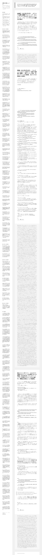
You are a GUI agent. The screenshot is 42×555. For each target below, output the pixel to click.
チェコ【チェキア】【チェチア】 (22, 274)
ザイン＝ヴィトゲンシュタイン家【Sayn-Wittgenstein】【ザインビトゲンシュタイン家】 (27, 529)
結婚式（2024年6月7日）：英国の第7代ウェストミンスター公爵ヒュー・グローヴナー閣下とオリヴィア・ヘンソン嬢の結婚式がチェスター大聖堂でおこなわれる (6, 284)
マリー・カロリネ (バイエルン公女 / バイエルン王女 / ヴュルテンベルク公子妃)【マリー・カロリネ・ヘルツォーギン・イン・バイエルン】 (27, 315)
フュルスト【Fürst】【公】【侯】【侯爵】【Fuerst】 (30, 297)
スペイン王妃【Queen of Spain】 (26, 267)
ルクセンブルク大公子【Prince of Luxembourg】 (30, 347)
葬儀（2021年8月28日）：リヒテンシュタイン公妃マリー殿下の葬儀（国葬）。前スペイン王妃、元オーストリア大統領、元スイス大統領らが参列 (27, 73)
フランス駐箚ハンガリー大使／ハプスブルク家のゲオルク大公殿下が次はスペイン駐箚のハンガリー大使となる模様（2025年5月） (6, 314)
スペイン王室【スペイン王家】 (22, 268)
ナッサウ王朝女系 (27, 279)
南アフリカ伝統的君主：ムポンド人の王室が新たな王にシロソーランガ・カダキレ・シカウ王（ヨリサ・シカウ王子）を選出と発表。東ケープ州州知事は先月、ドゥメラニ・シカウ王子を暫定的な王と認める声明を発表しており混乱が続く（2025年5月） (6, 332)
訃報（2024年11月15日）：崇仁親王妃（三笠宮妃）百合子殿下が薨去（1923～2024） (6, 168)
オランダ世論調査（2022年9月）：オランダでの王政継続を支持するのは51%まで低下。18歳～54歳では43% (6, 454)
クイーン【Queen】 (22, 249)
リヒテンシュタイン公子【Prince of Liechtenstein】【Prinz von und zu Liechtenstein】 (27, 342)
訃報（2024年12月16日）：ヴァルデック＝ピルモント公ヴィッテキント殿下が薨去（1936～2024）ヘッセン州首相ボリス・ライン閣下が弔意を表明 (6, 158)
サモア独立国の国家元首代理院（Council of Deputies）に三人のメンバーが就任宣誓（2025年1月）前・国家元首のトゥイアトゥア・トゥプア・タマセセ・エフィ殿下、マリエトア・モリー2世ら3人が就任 (6, 368)
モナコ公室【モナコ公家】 (26, 328)
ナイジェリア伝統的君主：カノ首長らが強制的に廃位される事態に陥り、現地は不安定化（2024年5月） (6, 417)
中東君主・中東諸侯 (26, 541)
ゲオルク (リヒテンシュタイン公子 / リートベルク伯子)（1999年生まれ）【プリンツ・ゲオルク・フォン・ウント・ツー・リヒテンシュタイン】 (27, 259)
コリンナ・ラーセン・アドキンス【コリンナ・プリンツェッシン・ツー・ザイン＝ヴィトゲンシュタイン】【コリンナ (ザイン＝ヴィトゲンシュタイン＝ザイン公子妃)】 (27, 524)
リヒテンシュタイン (23, 337)
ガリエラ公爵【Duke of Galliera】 (24, 58)
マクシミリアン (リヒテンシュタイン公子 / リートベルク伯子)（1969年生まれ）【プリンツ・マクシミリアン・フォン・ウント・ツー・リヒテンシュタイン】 (27, 311)
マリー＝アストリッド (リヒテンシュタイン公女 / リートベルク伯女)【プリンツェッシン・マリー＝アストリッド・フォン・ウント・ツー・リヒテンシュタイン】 (27, 317)
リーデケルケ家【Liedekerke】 (22, 61)
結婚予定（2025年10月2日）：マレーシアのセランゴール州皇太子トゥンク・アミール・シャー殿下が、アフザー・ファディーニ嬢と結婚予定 (6, 274)
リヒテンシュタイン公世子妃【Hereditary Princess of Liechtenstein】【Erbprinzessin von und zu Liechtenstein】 (26, 340)
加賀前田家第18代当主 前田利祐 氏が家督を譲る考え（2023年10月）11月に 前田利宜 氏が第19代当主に (6, 425)
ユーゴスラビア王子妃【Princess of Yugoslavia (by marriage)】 (29, 329)
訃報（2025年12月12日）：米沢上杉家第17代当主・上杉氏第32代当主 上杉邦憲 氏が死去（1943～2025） (6, 17)
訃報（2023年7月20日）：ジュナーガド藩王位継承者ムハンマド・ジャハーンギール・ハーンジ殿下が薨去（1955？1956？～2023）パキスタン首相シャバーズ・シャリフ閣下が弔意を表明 (6, 229)
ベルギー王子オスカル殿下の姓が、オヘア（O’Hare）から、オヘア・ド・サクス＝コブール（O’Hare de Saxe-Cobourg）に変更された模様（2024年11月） (6, 383)
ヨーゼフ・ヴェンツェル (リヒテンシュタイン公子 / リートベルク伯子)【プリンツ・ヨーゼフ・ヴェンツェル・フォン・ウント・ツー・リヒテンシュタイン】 (27, 331)
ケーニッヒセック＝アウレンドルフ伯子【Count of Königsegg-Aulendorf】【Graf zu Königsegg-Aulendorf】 (27, 254)
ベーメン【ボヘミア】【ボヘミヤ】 (31, 308)
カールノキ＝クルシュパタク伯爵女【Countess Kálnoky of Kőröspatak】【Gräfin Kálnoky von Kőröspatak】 (27, 241)
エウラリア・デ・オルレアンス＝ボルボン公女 (30, 235)
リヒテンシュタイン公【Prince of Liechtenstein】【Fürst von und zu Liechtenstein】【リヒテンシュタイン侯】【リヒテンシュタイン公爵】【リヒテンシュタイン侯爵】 (26, 338)
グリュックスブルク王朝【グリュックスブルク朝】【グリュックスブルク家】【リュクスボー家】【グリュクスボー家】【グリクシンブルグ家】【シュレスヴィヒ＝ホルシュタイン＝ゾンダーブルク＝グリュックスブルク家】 (27, 251)
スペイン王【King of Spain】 (30, 532)
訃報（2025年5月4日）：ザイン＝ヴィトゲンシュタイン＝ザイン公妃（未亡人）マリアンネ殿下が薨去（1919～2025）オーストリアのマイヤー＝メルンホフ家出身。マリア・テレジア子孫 (6, 83)
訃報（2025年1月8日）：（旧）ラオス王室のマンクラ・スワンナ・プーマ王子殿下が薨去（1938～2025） (6, 129)
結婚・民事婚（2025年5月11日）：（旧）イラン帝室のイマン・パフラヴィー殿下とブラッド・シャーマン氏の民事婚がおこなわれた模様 (6, 279)
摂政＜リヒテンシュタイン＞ (32, 357)
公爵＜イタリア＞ (30, 62)
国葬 (23, 355)
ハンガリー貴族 (29, 292)
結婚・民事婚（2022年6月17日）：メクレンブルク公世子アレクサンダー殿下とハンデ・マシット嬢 (6, 299)
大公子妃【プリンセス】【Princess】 (24, 356)
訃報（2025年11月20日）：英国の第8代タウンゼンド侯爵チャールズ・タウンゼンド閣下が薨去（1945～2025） (6, 24)
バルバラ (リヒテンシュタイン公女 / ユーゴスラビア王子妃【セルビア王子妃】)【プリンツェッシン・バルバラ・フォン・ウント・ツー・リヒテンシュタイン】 (27, 291)
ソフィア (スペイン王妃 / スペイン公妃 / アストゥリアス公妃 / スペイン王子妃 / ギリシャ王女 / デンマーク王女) (27, 534)
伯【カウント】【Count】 (31, 541)
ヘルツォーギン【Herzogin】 (25, 310)
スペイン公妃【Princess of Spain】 (23, 532)
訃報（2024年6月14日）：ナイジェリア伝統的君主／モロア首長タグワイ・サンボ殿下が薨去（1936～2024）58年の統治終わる (6, 192)
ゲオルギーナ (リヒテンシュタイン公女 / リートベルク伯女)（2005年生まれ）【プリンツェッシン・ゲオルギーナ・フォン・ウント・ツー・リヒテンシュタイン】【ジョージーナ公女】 (27, 257)
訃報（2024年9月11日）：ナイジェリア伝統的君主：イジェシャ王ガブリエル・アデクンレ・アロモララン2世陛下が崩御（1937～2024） (6, 183)
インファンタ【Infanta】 (21, 232)
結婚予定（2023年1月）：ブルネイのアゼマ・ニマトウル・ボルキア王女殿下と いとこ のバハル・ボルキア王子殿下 (6, 289)
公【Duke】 (29, 352)
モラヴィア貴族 (30, 328)
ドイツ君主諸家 (25, 275)
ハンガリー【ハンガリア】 (25, 292)
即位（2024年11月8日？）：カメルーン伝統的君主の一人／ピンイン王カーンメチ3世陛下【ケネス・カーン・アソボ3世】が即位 (6, 407)
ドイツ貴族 (28, 275)
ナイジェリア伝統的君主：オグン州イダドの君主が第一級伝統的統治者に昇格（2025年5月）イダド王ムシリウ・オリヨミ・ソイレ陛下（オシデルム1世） (6, 325)
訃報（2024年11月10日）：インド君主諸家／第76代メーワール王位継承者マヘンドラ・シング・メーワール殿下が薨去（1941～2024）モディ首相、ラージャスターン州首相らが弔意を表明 (6, 172)
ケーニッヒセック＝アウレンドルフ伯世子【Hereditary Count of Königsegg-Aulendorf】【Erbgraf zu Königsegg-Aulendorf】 (26, 253)
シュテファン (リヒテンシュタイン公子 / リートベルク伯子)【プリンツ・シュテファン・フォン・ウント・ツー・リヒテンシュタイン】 (27, 265)
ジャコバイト (18, 261)
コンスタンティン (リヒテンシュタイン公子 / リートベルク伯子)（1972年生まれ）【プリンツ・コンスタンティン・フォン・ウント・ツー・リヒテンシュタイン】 (27, 260)
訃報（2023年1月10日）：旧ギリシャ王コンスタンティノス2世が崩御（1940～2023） (6, 240)
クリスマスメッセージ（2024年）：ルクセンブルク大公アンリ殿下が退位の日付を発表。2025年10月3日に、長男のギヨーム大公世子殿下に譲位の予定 (6, 374)
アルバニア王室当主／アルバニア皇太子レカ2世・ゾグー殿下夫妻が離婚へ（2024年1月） (6, 421)
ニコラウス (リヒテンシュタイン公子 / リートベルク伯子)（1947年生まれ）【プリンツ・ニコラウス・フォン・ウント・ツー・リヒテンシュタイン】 (27, 280)
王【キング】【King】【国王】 (28, 542)
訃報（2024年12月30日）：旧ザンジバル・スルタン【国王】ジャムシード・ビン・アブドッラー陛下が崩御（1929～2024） (6, 153)
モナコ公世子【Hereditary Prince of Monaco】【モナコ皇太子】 (27, 327)
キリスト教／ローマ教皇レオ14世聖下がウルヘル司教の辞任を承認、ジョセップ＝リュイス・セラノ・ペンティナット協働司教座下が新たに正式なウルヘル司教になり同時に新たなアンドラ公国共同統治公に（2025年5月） (6, 319)
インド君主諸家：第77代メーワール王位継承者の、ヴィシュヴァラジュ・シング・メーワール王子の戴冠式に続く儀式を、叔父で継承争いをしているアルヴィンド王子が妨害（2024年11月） (6, 395)
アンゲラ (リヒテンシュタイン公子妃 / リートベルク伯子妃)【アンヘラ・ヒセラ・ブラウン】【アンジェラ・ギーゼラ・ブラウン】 (27, 230)
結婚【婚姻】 (34, 62)
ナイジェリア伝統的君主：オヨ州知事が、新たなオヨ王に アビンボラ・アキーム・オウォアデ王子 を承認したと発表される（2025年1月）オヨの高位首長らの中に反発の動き (6, 362)
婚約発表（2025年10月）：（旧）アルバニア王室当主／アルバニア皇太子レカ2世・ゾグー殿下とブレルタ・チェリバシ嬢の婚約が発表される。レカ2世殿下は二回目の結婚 (6, 306)
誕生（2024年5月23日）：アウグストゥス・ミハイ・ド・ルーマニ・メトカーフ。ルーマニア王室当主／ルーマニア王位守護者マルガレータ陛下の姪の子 (6, 255)
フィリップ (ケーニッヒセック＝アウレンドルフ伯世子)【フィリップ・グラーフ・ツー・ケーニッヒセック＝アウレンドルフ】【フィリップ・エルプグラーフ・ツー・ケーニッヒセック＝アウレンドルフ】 (27, 295)
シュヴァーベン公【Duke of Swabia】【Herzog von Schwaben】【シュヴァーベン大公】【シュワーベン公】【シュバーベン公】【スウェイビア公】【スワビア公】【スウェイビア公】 (27, 263)
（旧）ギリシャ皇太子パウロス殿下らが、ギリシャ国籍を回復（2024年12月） (6, 379)
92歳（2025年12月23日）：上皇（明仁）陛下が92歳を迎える (6, 20)
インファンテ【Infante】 (31, 517)
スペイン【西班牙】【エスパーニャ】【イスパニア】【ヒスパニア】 (26, 59)
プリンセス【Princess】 (26, 539)
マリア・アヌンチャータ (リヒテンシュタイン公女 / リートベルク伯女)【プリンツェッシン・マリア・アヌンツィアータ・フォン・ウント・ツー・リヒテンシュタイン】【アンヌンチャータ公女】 (27, 321)
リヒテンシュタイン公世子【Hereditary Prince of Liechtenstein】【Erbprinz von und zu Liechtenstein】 (26, 339)
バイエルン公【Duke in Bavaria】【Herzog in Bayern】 (30, 284)
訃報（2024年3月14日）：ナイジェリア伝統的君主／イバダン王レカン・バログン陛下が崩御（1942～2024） (6, 204)
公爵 (27, 62)
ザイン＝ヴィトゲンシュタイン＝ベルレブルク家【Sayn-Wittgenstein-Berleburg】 (27, 528)
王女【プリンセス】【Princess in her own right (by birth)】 (26, 358)
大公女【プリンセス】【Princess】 (28, 355)
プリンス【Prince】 (23, 60)
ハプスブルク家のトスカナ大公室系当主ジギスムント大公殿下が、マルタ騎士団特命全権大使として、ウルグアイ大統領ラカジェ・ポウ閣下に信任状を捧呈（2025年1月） (6, 356)
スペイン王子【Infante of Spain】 (28, 533)
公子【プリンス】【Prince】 (24, 62)
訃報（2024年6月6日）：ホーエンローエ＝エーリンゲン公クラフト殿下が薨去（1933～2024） (6, 196)
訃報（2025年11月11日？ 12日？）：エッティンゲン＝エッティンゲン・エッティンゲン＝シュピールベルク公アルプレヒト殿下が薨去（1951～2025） (6, 36)
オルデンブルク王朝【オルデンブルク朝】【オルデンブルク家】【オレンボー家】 (27, 517)
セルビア (30, 268)
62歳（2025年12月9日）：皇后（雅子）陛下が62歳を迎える (5, 22)
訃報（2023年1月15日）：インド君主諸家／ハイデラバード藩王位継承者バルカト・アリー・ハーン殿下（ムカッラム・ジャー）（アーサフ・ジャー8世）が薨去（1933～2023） (6, 235)
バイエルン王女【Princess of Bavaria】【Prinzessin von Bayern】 (27, 286)
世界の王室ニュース (6, 3)
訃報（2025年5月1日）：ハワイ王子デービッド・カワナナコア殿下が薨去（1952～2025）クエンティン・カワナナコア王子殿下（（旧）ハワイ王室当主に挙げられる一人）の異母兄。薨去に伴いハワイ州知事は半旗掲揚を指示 (6, 89)
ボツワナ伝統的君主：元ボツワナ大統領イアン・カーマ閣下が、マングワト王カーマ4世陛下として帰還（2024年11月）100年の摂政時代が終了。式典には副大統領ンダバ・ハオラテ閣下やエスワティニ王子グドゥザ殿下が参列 (6, 389)
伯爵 (26, 61)
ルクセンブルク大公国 (30, 346)
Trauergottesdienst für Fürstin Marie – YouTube (24, 90)
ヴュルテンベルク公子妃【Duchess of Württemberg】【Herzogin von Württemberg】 (27, 234)
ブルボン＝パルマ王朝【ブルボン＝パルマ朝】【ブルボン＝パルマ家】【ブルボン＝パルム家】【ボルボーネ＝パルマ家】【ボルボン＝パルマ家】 (27, 307)
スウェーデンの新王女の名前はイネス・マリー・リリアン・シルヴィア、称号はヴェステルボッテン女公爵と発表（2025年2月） (6, 250)
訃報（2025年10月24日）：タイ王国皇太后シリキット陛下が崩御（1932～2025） (6, 46)
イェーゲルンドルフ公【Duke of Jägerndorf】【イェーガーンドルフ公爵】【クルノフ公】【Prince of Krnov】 (27, 231)
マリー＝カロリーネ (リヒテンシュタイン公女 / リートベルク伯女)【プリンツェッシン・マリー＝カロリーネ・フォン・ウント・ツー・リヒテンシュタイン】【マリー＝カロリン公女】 (27, 318)
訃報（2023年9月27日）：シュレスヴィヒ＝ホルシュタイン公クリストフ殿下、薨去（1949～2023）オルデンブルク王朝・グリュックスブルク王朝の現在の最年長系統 (6, 218)
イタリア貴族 (21, 55)
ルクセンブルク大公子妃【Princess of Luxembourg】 (27, 348)
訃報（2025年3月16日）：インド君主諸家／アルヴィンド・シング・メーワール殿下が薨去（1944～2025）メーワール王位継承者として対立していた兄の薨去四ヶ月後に (6, 115)
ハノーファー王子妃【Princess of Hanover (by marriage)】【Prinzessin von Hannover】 (26, 289)
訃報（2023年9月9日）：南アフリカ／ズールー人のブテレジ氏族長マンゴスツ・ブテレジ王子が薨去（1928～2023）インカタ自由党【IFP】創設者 (6, 224)
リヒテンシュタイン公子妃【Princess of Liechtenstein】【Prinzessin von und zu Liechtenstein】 (27, 343)
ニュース (24, 54)
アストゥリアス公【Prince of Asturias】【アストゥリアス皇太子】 (27, 516)
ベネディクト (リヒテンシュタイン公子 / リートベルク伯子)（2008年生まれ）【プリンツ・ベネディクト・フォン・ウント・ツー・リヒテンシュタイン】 (27, 310)
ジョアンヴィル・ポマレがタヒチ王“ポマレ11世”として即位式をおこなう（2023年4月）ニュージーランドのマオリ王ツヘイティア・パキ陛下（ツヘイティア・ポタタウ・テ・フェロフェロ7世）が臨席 (6, 435)
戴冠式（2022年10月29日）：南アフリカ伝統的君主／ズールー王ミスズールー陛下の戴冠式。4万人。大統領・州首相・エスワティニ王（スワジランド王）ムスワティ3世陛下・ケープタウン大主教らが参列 (6, 460)
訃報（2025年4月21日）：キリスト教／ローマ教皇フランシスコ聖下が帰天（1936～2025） (6, 99)
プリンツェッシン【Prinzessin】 (29, 304)
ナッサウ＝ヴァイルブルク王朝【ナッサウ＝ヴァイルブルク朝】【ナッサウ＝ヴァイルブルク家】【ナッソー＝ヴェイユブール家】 (27, 277)
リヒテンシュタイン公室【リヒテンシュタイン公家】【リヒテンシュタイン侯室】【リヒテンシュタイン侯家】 (27, 345)
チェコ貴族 (27, 274)
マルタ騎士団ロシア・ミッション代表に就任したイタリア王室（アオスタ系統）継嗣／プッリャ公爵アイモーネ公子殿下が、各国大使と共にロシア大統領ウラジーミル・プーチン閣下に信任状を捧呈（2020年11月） (6, 491)
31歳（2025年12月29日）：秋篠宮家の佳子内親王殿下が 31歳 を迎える (6, 14)
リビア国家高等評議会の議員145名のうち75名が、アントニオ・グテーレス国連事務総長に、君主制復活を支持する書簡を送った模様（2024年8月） (6, 412)
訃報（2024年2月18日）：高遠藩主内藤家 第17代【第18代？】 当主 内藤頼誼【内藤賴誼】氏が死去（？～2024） (6, 208)
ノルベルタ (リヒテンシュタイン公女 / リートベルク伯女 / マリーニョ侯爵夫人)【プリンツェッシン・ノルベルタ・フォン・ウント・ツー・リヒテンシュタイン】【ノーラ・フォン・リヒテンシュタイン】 (27, 283)
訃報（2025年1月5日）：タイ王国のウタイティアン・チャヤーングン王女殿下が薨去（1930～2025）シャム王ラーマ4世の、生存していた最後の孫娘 (6, 140)
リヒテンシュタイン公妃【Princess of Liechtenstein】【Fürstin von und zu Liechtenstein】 (26, 342)
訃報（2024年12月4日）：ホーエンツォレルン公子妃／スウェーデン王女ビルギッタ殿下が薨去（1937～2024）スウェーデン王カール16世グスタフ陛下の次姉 (6, 163)
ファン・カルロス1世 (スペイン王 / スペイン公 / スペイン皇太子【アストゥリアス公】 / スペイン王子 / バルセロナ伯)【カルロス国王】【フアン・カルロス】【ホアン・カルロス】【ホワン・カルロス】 (27, 537)
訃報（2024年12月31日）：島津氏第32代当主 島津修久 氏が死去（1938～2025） (6, 149)
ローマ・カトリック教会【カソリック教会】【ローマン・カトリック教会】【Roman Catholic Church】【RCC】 (27, 349)
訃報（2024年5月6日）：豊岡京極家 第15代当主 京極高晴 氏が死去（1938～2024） (6, 200)
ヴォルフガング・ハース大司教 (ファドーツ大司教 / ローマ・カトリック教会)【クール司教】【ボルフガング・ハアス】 (27, 233)
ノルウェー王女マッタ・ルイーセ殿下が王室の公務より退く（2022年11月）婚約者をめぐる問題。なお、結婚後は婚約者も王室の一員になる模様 (6, 450)
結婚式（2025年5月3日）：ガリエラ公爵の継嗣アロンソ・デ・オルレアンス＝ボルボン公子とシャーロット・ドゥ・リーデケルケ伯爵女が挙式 (27, 16)
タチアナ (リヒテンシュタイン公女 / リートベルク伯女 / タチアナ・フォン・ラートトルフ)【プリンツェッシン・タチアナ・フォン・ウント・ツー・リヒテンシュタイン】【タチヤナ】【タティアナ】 (27, 273)
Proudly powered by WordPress (21, 553)
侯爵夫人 (22, 352)
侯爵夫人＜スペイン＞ (25, 352)
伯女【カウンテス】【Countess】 (23, 350)
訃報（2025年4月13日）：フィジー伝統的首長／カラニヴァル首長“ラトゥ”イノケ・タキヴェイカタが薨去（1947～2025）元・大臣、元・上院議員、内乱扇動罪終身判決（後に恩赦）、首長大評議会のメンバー (6, 104)
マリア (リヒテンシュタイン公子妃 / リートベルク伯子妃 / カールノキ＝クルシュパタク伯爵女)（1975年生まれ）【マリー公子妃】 (27, 320)
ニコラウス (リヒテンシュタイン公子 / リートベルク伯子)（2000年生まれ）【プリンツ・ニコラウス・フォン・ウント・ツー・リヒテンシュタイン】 (26, 282)
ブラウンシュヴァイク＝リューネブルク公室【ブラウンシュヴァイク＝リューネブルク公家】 (27, 299)
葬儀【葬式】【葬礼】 (24, 365)
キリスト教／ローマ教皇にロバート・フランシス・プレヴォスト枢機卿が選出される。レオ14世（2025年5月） (6, 345)
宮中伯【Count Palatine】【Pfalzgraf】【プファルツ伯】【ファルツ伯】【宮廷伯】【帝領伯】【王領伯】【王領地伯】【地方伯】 (27, 357)
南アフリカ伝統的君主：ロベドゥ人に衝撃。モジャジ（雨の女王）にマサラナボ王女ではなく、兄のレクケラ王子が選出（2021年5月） (6, 471)
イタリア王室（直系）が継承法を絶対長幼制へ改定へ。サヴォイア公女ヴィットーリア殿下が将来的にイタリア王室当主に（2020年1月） (6, 508)
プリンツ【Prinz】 (23, 304)
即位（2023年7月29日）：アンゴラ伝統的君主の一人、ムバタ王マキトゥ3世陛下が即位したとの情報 (6, 429)
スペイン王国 (21, 267)
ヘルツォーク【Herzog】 (31, 310)
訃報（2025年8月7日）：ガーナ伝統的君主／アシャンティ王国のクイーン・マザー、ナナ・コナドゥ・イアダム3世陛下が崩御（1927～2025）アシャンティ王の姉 (6, 63)
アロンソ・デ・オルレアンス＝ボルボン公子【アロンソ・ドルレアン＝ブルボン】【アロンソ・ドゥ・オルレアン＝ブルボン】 (27, 54)
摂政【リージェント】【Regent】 (24, 357)
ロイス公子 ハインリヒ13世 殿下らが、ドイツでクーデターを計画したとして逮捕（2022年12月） (6, 446)
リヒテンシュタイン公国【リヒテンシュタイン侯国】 (27, 340)
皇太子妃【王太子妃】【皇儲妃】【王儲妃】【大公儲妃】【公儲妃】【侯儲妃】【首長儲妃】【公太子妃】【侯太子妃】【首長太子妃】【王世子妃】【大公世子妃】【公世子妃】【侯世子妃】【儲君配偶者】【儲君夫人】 (27, 362)
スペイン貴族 (27, 268)
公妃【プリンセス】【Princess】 (24, 354)
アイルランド (27, 225)
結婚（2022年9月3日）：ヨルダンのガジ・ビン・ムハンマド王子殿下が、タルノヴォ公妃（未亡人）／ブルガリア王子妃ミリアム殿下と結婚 (6, 294)
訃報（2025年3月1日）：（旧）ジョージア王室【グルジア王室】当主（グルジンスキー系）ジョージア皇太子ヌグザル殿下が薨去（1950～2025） (6, 125)
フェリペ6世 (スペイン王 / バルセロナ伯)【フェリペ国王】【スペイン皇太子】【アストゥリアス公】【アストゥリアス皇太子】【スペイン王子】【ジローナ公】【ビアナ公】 (27, 539)
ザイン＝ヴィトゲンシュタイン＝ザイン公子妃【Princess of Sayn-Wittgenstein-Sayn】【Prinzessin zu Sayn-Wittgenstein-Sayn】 (27, 525)
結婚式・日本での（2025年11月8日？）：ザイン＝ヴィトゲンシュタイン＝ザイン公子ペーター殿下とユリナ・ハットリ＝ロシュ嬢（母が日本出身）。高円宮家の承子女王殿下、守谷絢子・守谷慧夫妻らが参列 (6, 268)
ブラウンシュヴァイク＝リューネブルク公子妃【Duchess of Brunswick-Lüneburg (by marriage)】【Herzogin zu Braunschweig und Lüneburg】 (27, 298)
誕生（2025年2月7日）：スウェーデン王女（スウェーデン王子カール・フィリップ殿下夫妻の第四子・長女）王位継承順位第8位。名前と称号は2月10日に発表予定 (6, 247)
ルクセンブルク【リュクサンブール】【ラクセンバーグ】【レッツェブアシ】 (27, 346)
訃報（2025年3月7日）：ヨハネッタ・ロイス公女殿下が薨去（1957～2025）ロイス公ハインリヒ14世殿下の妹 (6, 120)
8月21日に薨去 (33, 78)
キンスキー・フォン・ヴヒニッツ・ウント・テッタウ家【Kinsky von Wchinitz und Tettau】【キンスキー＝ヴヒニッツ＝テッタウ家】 (27, 248)
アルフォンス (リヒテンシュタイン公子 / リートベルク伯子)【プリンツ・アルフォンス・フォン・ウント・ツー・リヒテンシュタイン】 (27, 227)
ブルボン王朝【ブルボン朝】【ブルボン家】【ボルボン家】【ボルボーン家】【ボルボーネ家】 (27, 60)
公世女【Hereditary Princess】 (28, 353)
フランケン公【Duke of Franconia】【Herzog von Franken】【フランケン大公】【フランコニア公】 (27, 300)
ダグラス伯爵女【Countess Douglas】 (27, 272)
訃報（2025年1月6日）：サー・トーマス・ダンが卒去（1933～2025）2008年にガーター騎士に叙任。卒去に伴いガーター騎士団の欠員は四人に (6, 134)
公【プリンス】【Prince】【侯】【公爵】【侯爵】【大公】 (27, 541)
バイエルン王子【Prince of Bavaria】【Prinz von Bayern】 (27, 286)
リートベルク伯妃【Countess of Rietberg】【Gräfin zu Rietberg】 (27, 335)
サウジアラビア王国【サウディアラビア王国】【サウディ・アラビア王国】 (28, 530)
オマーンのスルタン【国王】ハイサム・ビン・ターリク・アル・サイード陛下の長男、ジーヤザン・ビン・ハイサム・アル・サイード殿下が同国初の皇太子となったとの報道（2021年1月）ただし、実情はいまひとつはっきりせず (6, 484)
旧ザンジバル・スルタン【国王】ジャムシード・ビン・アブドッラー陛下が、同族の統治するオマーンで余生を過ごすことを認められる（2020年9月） (6, 503)
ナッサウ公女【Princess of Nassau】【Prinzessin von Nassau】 (27, 278)
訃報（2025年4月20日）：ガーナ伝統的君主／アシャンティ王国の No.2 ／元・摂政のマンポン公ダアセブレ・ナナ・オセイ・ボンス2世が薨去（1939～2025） (6, 95)
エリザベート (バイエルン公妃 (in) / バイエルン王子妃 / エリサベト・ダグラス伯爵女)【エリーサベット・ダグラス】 (27, 236)
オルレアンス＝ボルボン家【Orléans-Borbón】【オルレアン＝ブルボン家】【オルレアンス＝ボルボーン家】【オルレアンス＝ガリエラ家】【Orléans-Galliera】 (27, 56)
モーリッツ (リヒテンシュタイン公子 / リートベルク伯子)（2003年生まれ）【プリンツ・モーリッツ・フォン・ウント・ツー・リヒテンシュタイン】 (26, 326)
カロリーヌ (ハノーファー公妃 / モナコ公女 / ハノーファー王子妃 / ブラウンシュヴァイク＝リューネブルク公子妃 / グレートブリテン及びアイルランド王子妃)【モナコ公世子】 (27, 243)
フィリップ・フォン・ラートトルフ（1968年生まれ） (24, 296)
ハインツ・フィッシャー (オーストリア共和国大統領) (28, 288)
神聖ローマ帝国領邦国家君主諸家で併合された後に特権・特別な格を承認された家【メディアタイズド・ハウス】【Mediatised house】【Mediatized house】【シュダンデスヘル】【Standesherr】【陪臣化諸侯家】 (27, 364)
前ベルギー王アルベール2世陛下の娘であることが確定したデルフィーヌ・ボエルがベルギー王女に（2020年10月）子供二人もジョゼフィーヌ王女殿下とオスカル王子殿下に (6, 497)
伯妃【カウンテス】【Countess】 (31, 350)
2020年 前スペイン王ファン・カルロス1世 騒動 (31, 515)
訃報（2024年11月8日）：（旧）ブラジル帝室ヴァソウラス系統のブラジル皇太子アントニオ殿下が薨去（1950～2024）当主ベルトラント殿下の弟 (6, 178)
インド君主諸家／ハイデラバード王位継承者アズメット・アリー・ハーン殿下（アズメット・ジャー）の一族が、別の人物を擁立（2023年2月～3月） (6, 441)
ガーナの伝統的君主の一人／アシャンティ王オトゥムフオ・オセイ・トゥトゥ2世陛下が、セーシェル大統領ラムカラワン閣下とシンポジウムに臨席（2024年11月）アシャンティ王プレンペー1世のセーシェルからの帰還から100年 (6, 402)
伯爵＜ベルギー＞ (29, 61)
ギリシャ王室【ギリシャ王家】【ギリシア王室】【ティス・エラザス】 (27, 245)
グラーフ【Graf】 (27, 249)
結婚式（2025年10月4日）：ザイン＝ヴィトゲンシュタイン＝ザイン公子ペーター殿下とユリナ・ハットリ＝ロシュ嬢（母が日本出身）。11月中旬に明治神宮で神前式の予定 (6, 263)
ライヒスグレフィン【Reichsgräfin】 (25, 333)
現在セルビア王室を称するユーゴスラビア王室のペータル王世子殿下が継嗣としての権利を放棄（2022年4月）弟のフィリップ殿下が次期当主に (6, 466)
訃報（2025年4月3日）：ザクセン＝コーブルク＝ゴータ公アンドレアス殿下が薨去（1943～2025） (6, 110)
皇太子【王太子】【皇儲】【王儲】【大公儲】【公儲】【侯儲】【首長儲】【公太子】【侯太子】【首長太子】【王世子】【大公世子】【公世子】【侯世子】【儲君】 (27, 361)
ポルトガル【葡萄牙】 (21, 541)
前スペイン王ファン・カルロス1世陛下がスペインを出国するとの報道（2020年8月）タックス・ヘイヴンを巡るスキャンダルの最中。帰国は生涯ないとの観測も (27, 376)
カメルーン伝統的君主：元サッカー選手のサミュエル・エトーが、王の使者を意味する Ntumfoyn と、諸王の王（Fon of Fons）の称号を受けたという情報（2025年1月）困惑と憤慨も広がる (6, 351)
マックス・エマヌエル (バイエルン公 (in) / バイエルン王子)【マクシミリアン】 (27, 312)
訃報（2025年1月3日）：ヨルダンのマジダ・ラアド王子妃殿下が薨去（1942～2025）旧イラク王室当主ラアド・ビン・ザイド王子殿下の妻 (6, 145)
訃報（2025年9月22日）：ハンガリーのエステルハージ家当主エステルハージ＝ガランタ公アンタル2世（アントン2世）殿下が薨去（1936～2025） (6, 57)
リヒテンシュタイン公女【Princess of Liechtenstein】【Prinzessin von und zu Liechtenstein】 (27, 341)
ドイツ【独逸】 (22, 275)
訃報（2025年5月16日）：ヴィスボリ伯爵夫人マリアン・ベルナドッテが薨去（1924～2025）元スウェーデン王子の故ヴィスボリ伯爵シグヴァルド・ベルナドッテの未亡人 (6, 69)
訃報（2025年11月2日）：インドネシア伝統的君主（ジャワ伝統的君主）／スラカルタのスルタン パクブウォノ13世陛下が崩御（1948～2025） (6, 41)
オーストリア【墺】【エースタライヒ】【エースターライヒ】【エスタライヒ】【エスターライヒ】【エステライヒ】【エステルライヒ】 (27, 238)
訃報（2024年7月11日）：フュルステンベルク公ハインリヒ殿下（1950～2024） (6, 187)
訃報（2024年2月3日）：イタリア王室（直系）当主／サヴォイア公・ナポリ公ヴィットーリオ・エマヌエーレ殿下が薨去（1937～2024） (6, 213)
